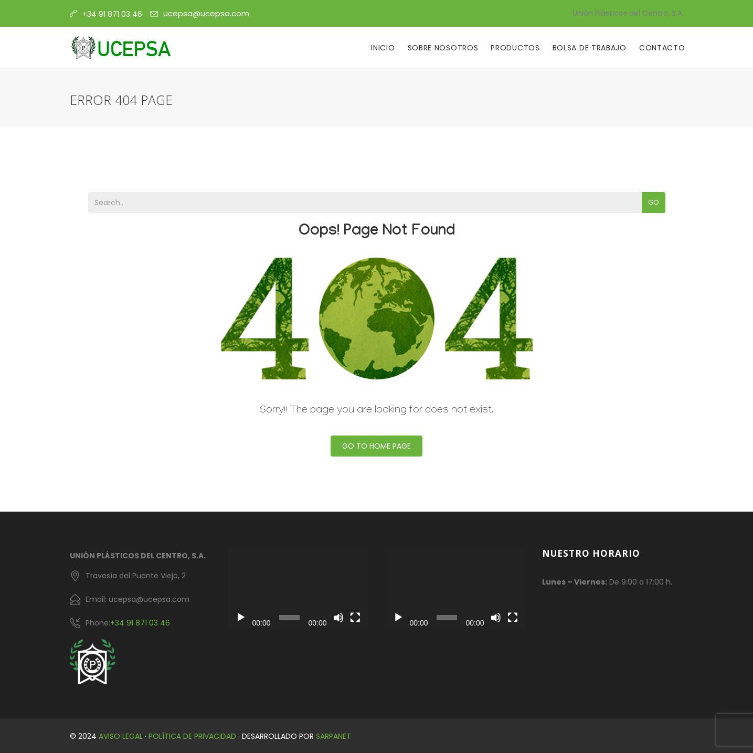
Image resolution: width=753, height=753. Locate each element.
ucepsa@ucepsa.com (206, 13)
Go (653, 202)
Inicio (383, 48)
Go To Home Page (376, 446)
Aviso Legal (121, 736)
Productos (515, 48)
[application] (298, 588)
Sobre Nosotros (443, 48)
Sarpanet (333, 736)
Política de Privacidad (192, 736)
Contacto (662, 48)
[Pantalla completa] (355, 617)
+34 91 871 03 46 (140, 623)
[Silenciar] (338, 617)
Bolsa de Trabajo (590, 48)
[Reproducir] (241, 617)
